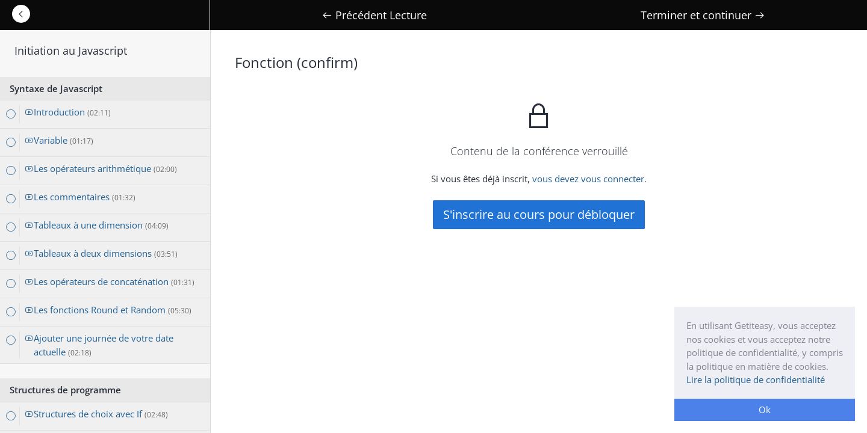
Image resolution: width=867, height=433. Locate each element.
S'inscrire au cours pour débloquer (539, 214)
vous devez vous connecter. (589, 179)
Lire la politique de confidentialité (755, 379)
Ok (765, 410)
